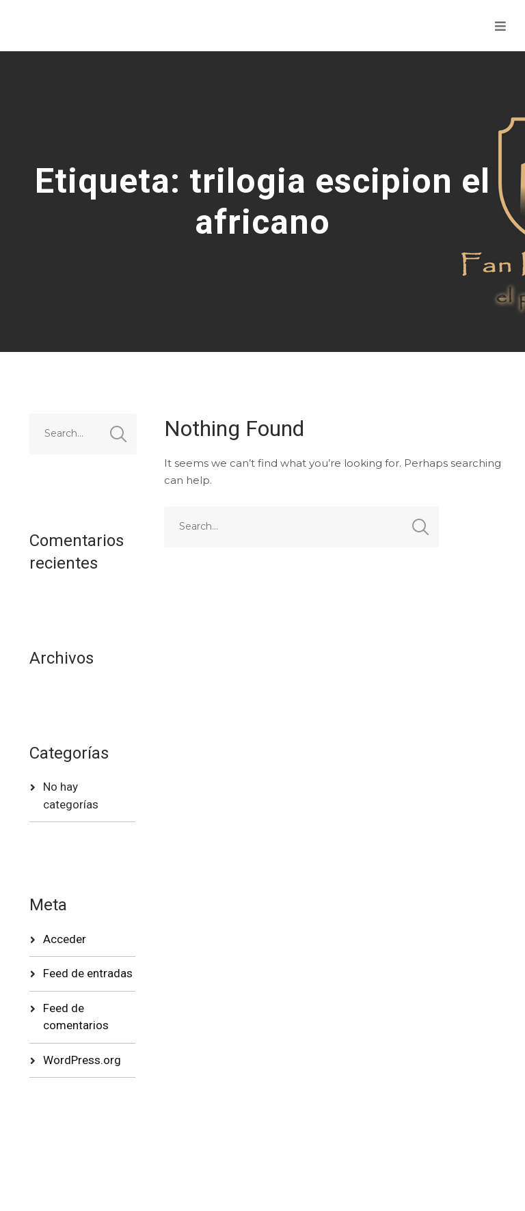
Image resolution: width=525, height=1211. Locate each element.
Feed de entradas (88, 973)
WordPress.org (82, 1060)
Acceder (64, 939)
